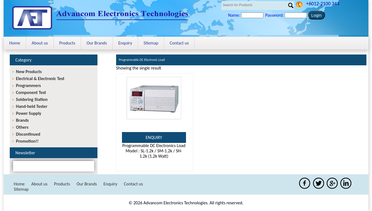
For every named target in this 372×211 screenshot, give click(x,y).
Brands (22, 120)
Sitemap (150, 43)
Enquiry (125, 43)
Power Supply (28, 113)
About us (40, 43)
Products (67, 43)
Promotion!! (27, 141)
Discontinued (28, 134)
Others (22, 127)
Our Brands (97, 43)
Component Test (31, 92)
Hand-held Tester (31, 106)
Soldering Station (31, 99)
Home (14, 43)
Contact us (179, 43)
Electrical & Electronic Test (40, 78)
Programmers (28, 85)
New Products (28, 71)
